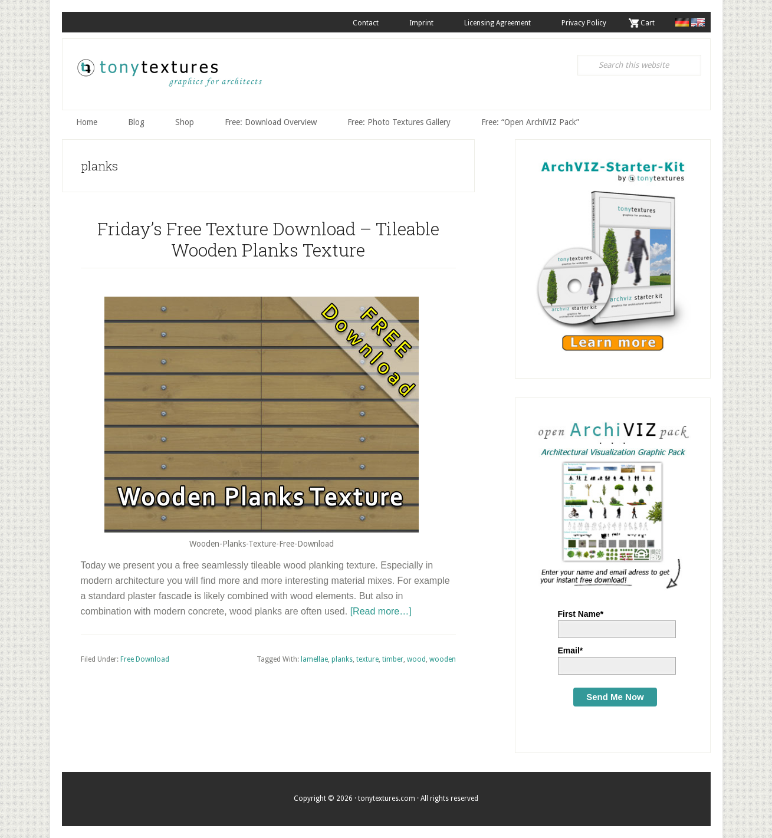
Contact (366, 23)
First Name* (581, 614)
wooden (442, 659)
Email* (570, 650)
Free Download (144, 659)
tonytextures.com (168, 77)
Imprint (421, 23)
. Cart (646, 23)
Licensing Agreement (497, 23)
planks (342, 659)
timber (392, 659)
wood (416, 659)
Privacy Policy (583, 23)
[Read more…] (381, 611)
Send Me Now (615, 697)
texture (367, 659)
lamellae (314, 659)
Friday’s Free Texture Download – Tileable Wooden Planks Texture (268, 239)
